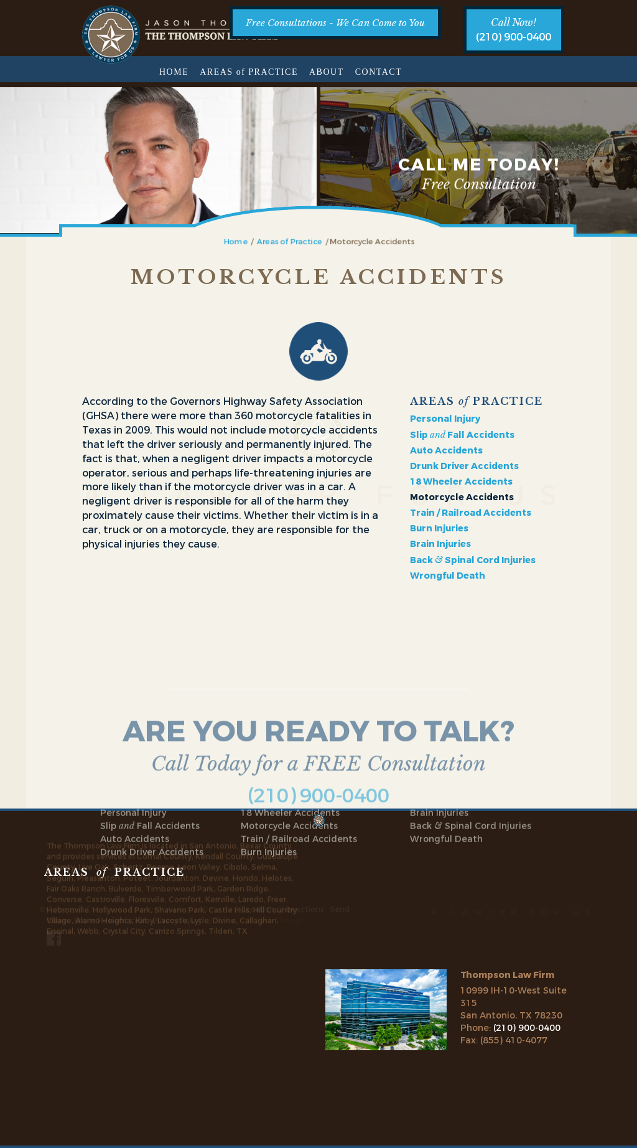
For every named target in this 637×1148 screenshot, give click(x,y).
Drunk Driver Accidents (464, 464)
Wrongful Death (447, 574)
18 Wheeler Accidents (461, 480)
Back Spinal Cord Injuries (473, 558)
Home (173, 72)
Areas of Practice (293, 241)
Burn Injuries (439, 527)
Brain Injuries (440, 542)
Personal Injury (445, 417)
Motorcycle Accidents (289, 744)
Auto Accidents (446, 449)
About (326, 72)
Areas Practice (249, 72)
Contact (378, 72)
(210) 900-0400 (513, 37)
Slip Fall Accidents (462, 433)
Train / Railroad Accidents (470, 511)
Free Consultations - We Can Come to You (335, 23)
